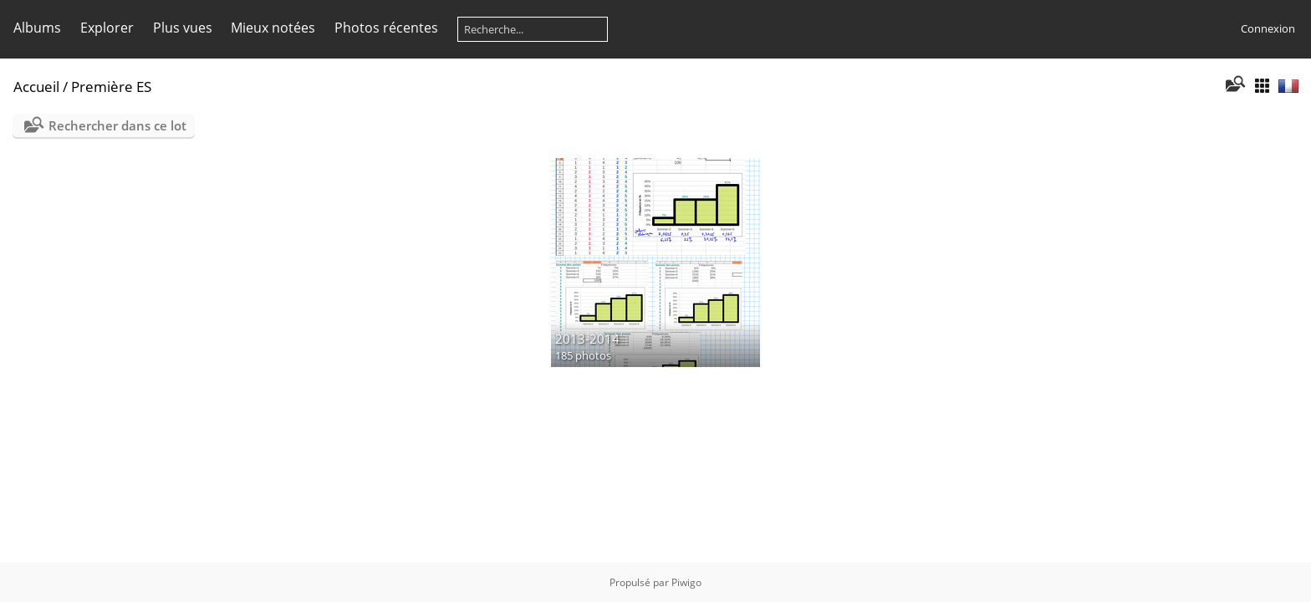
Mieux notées (273, 27)
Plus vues (182, 27)
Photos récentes (386, 27)
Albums (37, 27)
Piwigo (686, 582)
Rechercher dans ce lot (117, 125)
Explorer (107, 27)
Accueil (36, 86)
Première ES (111, 86)
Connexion (1268, 28)
